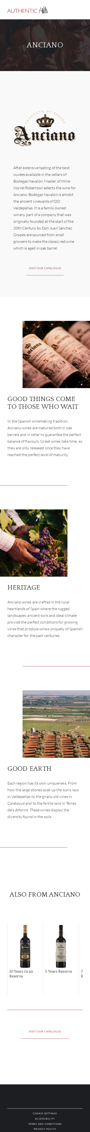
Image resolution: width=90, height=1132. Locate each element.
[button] (27, 9)
